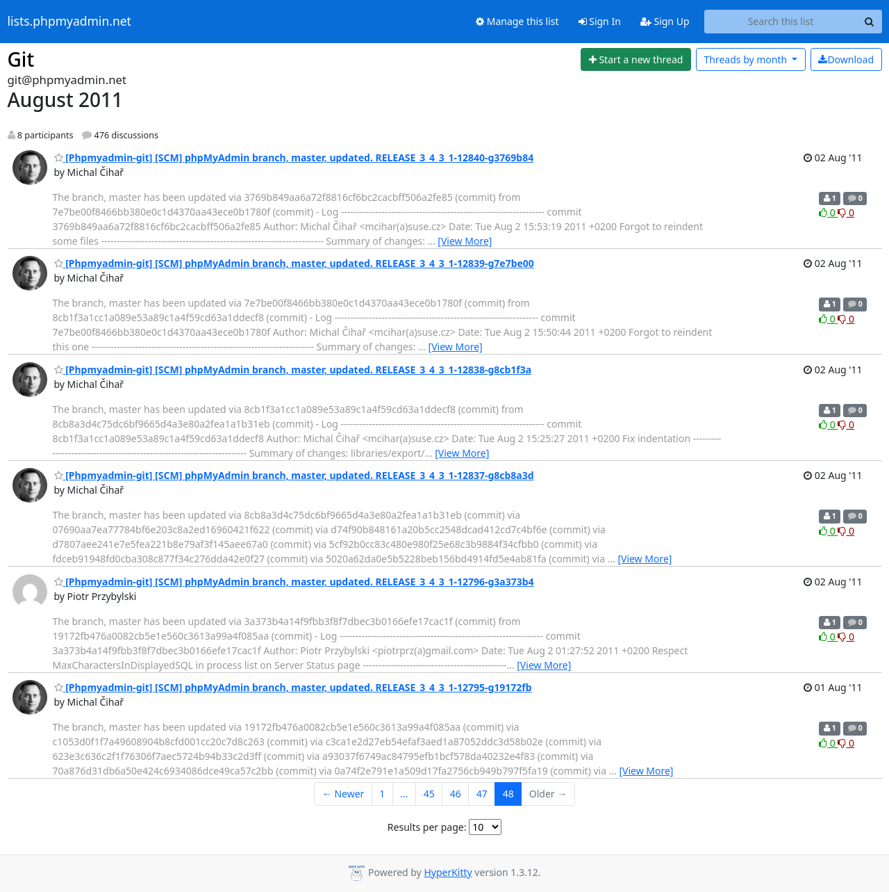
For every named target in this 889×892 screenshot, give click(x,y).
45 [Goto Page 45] (429, 793)
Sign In (600, 21)
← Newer (343, 793)
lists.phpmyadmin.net (69, 21)
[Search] (869, 21)
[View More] (465, 241)
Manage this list (517, 21)
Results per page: (427, 827)
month (746, 59)
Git (21, 59)
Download (846, 59)
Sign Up (665, 21)
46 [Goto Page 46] (455, 793)
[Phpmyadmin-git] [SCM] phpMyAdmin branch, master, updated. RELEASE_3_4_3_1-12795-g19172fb (293, 687)
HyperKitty (448, 872)
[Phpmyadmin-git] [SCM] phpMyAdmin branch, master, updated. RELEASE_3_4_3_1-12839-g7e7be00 (294, 263)
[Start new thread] (636, 60)
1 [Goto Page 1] (382, 793)
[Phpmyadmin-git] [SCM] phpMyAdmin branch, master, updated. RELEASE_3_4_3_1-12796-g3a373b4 (294, 581)
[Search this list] (781, 21)
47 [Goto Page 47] (482, 793)
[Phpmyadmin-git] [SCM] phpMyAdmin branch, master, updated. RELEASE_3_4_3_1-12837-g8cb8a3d (294, 475)
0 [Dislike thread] (846, 212)
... (404, 793)
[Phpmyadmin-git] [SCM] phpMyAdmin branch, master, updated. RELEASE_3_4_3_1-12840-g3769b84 (294, 157)
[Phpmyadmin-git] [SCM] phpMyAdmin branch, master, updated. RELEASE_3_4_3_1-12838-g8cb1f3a (293, 369)
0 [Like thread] (828, 212)
